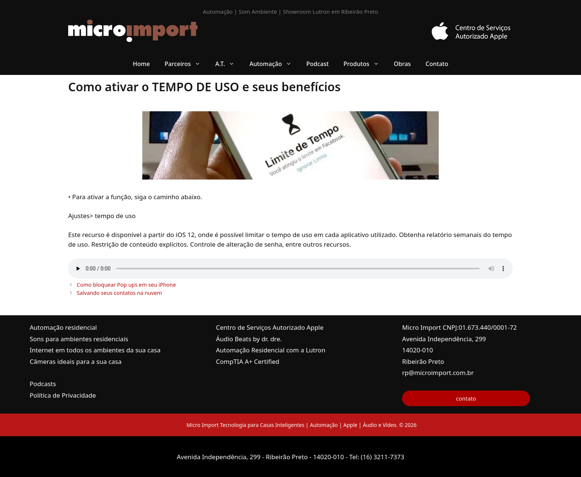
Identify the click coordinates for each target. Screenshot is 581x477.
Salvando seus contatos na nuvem (119, 292)
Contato (437, 64)
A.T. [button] (228, 64)
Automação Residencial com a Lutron (271, 350)
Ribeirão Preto (423, 361)
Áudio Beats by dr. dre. (249, 339)
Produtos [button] (364, 64)
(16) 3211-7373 (382, 457)
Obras (402, 64)
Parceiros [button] (186, 64)
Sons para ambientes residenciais (79, 339)
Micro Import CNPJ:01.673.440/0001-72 (459, 327)
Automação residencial (63, 327)
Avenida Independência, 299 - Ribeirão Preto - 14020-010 (261, 457)
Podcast (317, 64)
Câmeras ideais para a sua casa (76, 361)
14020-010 (417, 350)
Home (141, 64)
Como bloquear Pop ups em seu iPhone (126, 284)
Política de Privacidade (63, 395)
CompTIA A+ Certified (247, 361)
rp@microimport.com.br (438, 372)
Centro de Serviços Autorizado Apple (269, 327)
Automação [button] (274, 64)
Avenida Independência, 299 (444, 339)
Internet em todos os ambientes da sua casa (95, 350)
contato (466, 398)
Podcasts (43, 383)
